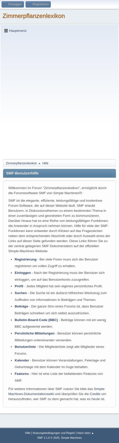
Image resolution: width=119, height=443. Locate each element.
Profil (19, 286)
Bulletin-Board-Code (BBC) (36, 320)
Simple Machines (71, 437)
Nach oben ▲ (85, 432)
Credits (95, 394)
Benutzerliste (25, 347)
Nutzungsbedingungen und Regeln (54, 432)
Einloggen (23, 273)
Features (22, 374)
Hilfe (28, 432)
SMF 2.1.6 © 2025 (48, 437)
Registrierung (26, 259)
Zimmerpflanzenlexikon (34, 15)
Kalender (22, 360)
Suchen (21, 293)
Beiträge (21, 306)
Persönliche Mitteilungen (35, 333)
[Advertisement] (59, 95)
